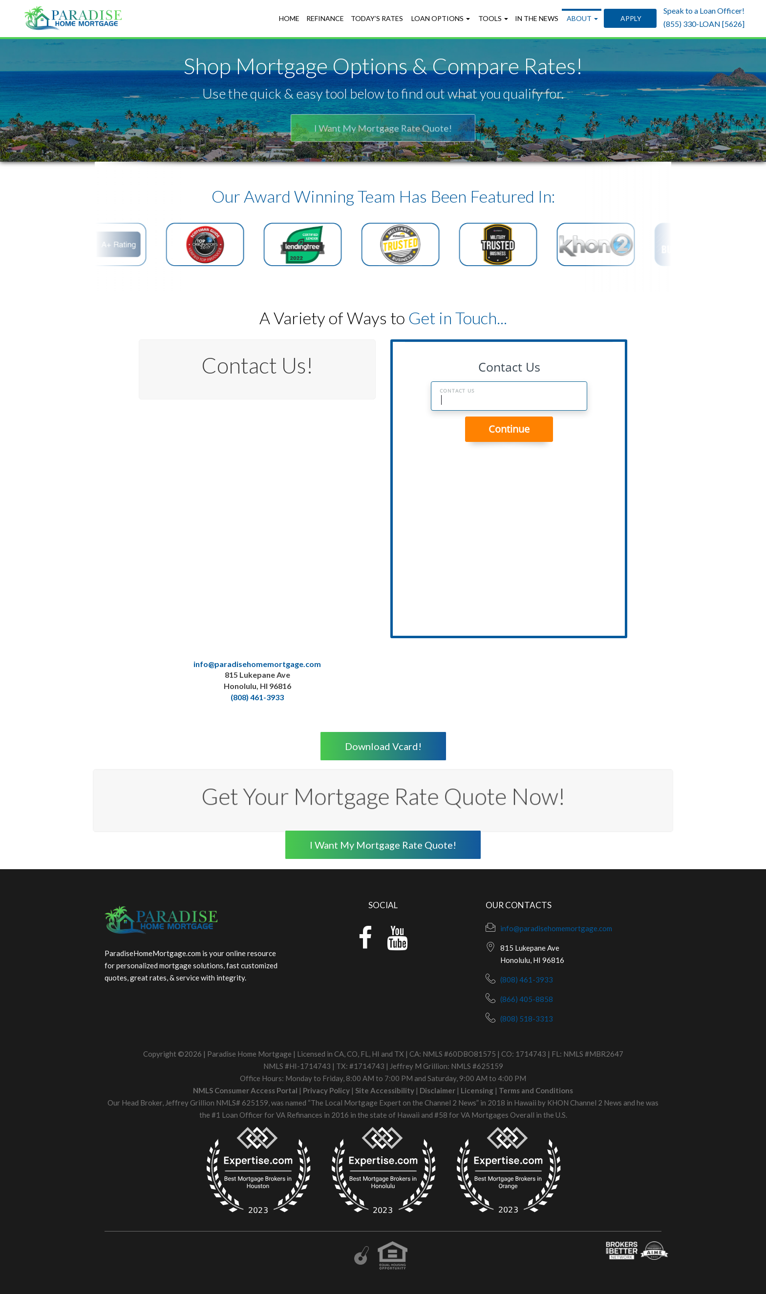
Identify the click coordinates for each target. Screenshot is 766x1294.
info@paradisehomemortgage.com (257, 663)
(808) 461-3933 (257, 697)
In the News (536, 18)
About (581, 18)
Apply (630, 18)
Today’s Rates (377, 18)
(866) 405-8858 (526, 999)
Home (289, 18)
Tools (492, 18)
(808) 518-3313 (526, 1018)
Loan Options (440, 18)
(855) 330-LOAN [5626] (704, 23)
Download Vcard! (383, 746)
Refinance (325, 18)
